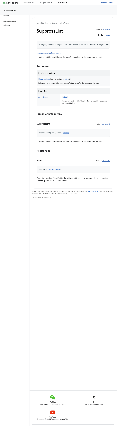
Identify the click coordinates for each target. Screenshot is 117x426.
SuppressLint (44, 79)
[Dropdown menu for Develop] (68, 2)
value (64, 97)
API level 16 (106, 30)
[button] (14, 25)
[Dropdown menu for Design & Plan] (53, 2)
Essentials (27, 3)
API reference (9, 11)
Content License (93, 191)
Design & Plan (45, 3)
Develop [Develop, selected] (61, 3)
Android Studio (107, 3)
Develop (55, 23)
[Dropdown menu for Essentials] (34, 2)
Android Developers (43, 23)
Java (108, 35)
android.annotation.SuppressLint (49, 53)
